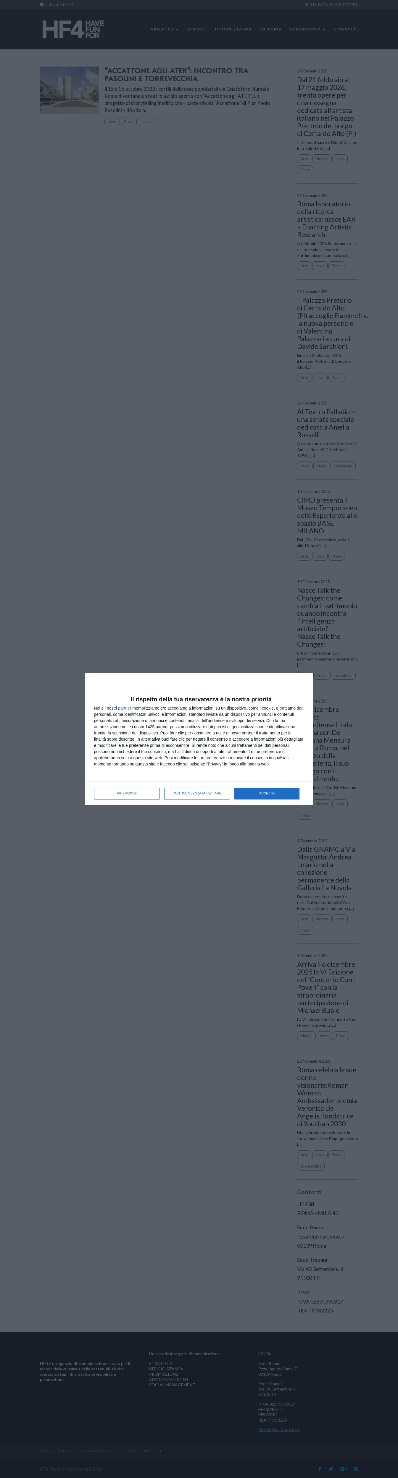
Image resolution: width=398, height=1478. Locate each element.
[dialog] (199, 738)
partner (124, 708)
